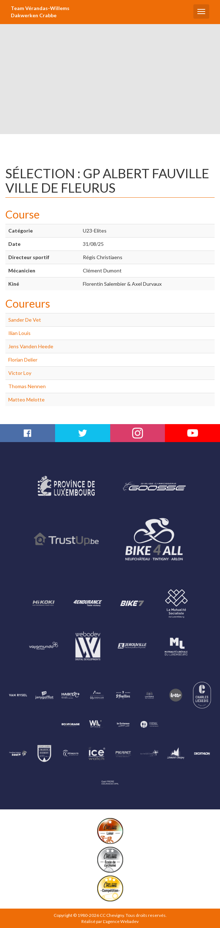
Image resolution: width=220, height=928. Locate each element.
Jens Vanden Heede (30, 346)
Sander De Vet (24, 320)
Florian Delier (22, 360)
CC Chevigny (112, 915)
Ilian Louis (19, 333)
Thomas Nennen (27, 386)
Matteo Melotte (26, 399)
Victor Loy (19, 373)
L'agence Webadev (121, 921)
